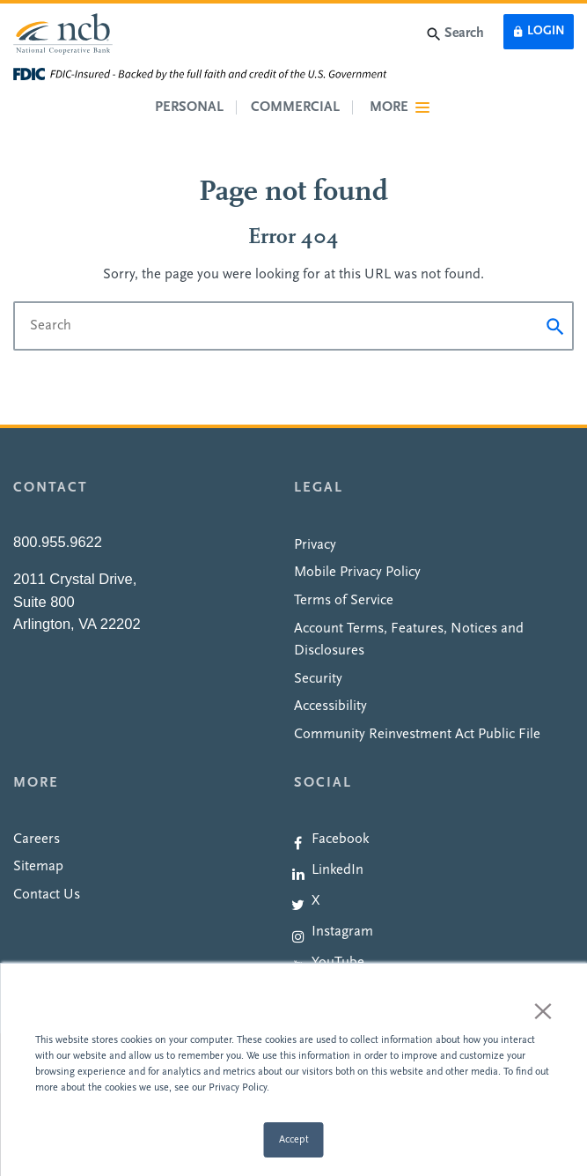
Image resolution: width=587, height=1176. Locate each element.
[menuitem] (433, 839)
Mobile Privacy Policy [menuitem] (357, 573)
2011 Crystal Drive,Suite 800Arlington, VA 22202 (77, 601)
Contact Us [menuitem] (46, 895)
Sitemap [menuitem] (38, 867)
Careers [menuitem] (36, 839)
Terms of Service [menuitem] (343, 601)
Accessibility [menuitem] (330, 706)
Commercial (295, 107)
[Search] (293, 326)
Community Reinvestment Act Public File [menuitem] (417, 735)
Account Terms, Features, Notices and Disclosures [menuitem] (409, 640)
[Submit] (555, 326)
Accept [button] (294, 1140)
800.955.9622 (57, 542)
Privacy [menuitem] (315, 545)
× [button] (543, 1010)
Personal (189, 107)
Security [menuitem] (318, 679)
